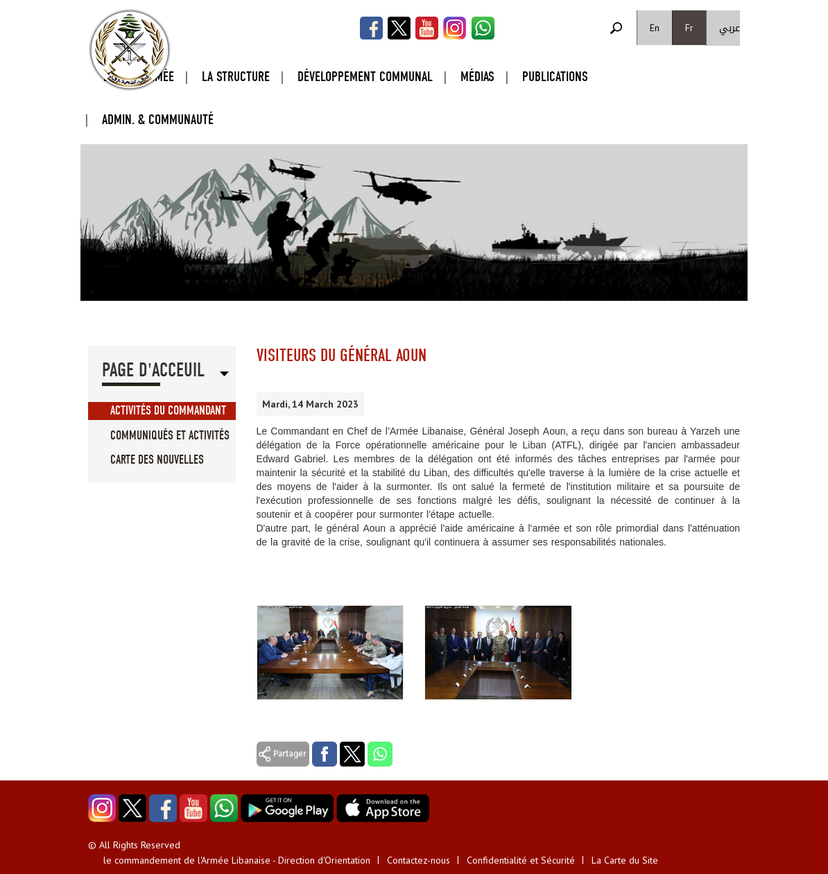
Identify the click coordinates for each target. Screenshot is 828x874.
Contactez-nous (418, 860)
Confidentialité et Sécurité (521, 860)
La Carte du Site (625, 860)
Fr (689, 27)
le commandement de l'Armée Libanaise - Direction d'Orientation (236, 860)
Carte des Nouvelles (157, 460)
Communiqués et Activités (170, 435)
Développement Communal (365, 77)
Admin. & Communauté (158, 120)
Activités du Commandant (168, 410)
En (654, 27)
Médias (477, 77)
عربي (729, 28)
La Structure (236, 77)
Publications (555, 77)
